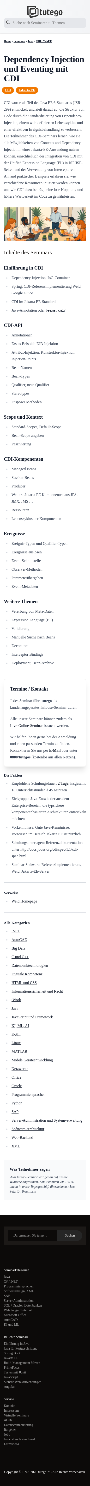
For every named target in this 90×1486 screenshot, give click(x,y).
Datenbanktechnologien (30, 965)
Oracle (17, 1086)
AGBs (8, 1420)
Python (17, 1103)
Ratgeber (10, 1430)
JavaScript (11, 1377)
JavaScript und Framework (32, 1017)
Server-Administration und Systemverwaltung (47, 1120)
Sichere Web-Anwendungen (23, 1382)
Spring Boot (12, 1353)
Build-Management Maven (22, 1363)
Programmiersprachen (28, 1094)
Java (30, 41)
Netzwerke (20, 1069)
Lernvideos (11, 1444)
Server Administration (19, 1300)
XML (16, 1146)
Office (16, 1077)
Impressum (11, 1410)
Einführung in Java (17, 1344)
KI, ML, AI (20, 1026)
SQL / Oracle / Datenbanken (23, 1305)
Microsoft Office (15, 1315)
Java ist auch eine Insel (19, 1439)
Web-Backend (22, 1137)
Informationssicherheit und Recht (37, 991)
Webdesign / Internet (18, 1310)
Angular (9, 1387)
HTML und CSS (24, 983)
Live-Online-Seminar (26, 726)
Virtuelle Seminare (16, 1415)
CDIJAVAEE (44, 41)
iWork (16, 1000)
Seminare (19, 41)
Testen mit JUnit (15, 1372)
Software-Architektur (28, 1129)
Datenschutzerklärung (18, 1425)
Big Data (18, 948)
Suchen (70, 1235)
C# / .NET (11, 1281)
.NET (16, 931)
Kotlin (16, 1034)
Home (7, 41)
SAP (15, 1112)
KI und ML (11, 1324)
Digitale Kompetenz (27, 974)
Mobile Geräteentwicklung (32, 1060)
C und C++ (20, 957)
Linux (16, 1043)
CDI (8, 90)
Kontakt (9, 1406)
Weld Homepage (24, 901)
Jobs (7, 1434)
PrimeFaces (11, 1367)
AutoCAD (19, 940)
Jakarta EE (27, 90)
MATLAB (19, 1051)
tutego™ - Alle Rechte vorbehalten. (62, 1472)
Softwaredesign (14, 1291)
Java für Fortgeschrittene (20, 1348)
